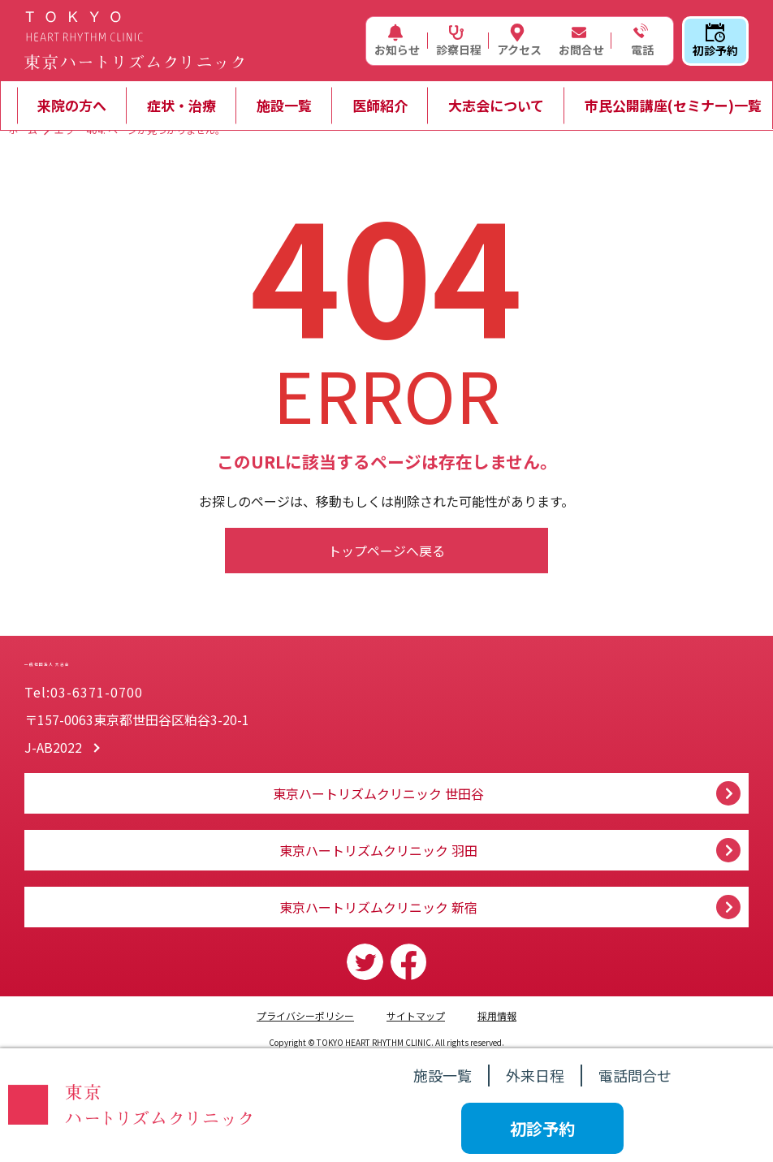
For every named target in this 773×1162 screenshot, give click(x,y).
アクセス (519, 41)
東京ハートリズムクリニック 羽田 (378, 850)
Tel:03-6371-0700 (83, 692)
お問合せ (581, 41)
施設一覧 (284, 105)
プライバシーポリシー (305, 1015)
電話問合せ (635, 1075)
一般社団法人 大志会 (178, 647)
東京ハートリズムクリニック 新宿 (378, 907)
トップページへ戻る (386, 550)
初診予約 (715, 40)
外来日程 (535, 1075)
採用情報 (496, 1015)
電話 (640, 41)
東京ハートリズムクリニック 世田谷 (378, 793)
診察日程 (459, 41)
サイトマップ (415, 1015)
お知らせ (397, 41)
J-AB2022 (53, 747)
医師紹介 (380, 105)
